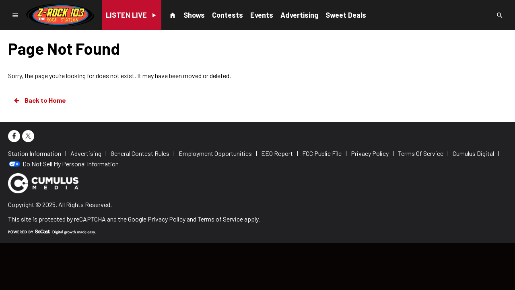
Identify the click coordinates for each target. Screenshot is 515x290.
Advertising (299, 14)
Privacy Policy (166, 219)
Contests (227, 14)
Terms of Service (220, 219)
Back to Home (39, 100)
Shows (194, 14)
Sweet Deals (345, 14)
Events (261, 14)
